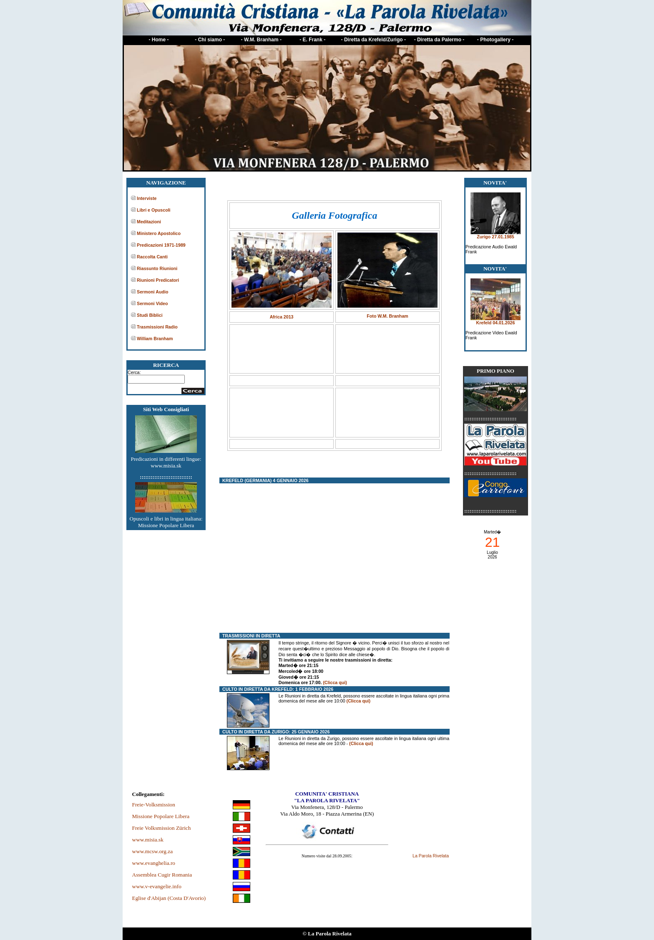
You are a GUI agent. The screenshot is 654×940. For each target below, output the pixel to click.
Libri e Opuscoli (154, 209)
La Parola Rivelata (431, 855)
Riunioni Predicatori (158, 280)
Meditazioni (149, 221)
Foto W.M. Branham (387, 315)
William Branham (155, 338)
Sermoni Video (152, 303)
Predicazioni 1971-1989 (161, 245)
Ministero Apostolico (159, 233)
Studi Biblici (150, 315)
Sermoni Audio (152, 291)
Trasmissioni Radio (157, 326)
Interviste (146, 198)
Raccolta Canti (152, 256)
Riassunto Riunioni (157, 268)
